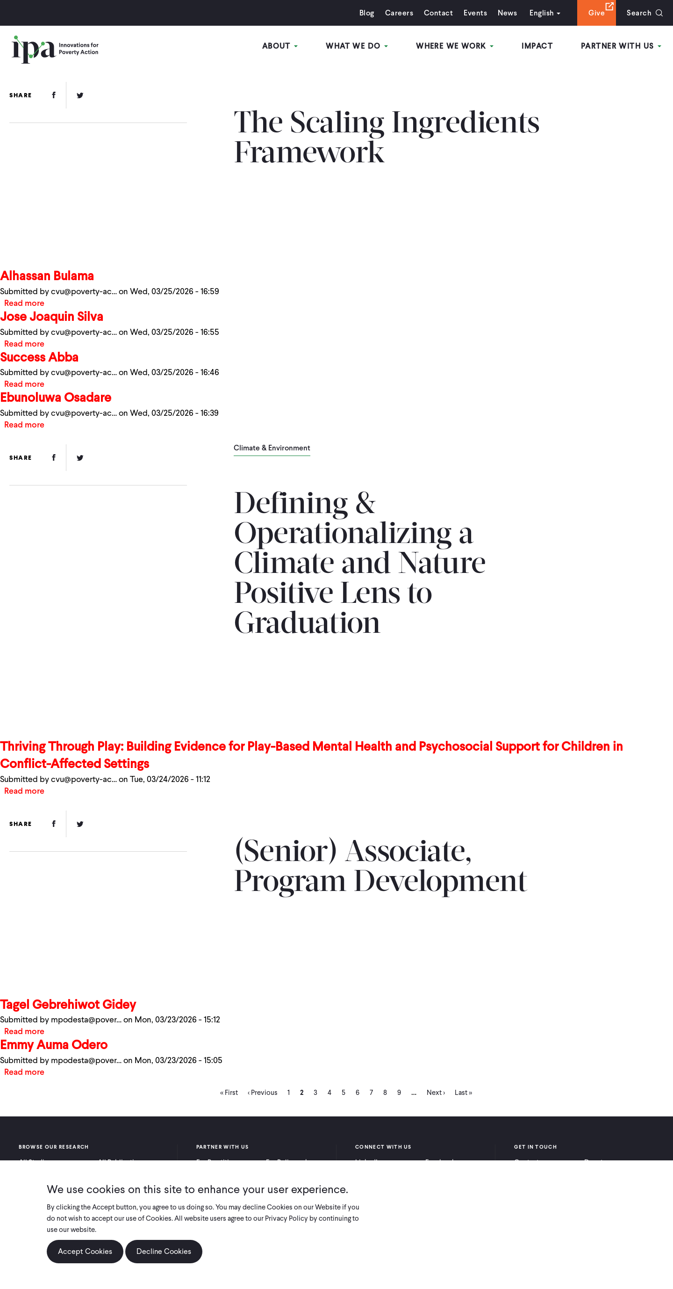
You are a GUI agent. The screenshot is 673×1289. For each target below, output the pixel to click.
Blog (366, 13)
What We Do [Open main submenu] (357, 46)
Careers (399, 13)
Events (475, 13)
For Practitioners (221, 1162)
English (542, 13)
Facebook (440, 1162)
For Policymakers (292, 1162)
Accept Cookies (85, 1259)
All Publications (121, 1162)
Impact (537, 46)
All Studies (35, 1162)
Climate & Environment (272, 448)
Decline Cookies (163, 1259)
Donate (595, 1162)
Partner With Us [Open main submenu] (621, 46)
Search (639, 13)
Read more (24, 303)
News (507, 13)
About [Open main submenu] (280, 46)
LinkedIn (368, 1162)
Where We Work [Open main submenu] (455, 46)
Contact (438, 13)
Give (596, 13)
